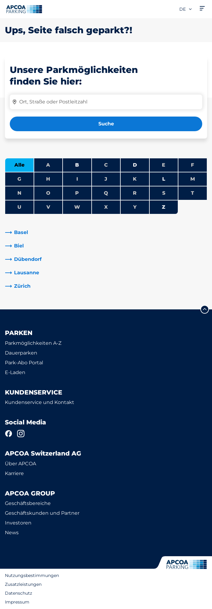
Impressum (17, 602)
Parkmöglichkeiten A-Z (33, 343)
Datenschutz (18, 593)
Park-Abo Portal (24, 363)
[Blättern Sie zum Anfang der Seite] (204, 309)
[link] (106, 232)
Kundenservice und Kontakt (39, 402)
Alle (19, 165)
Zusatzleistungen (23, 584)
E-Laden (15, 372)
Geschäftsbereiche (28, 503)
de (185, 9)
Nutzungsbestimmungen (32, 575)
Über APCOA (20, 464)
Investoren (18, 523)
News (12, 532)
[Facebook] (8, 433)
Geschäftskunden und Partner (42, 513)
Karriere (14, 473)
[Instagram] (20, 433)
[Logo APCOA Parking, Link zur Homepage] (24, 9)
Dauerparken (21, 353)
